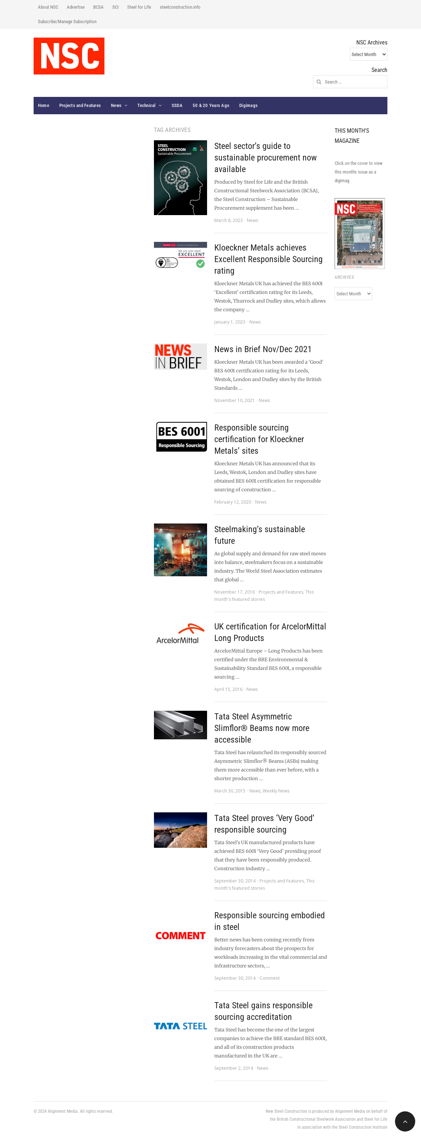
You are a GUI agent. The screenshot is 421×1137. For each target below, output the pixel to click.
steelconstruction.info (180, 7)
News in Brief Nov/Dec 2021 (263, 349)
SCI (115, 7)
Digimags (248, 105)
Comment (269, 978)
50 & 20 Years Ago (211, 105)
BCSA (98, 7)
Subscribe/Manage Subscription (67, 21)
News (116, 105)
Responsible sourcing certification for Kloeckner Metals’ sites (259, 439)
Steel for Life (139, 7)
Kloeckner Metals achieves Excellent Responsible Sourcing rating (268, 259)
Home (43, 105)
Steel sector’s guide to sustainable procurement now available (265, 157)
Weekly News (276, 791)
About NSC (48, 7)
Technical (146, 105)
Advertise (76, 7)
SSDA (177, 105)
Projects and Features (80, 105)
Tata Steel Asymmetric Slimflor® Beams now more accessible (261, 728)
